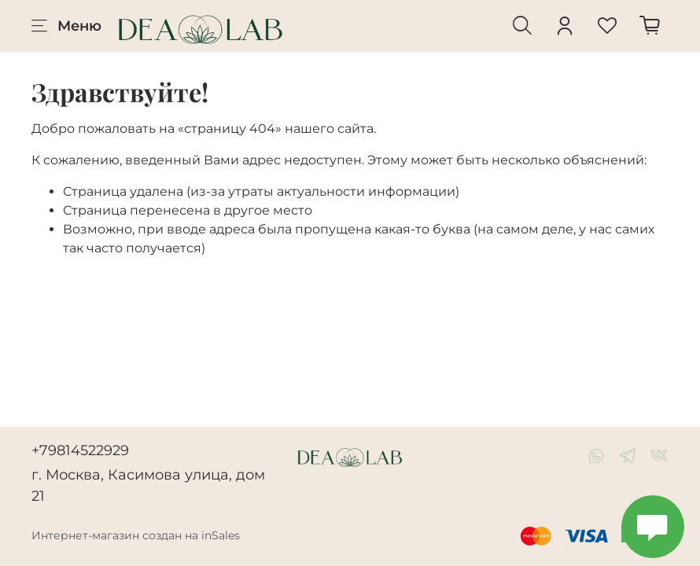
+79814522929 (80, 450)
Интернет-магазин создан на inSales (135, 535)
